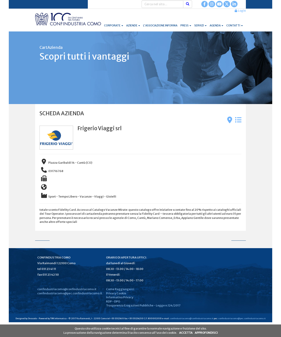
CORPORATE (113, 25)
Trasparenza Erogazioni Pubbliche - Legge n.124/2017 (143, 305)
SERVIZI (200, 25)
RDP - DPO (113, 301)
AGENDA (216, 25)
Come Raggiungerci (120, 289)
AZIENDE (133, 25)
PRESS (185, 25)
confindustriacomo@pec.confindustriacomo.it (69, 293)
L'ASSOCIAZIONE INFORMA (160, 25)
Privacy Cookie (116, 293)
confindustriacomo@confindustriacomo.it (66, 289)
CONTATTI (234, 25)
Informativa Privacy (119, 297)
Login (240, 11)
